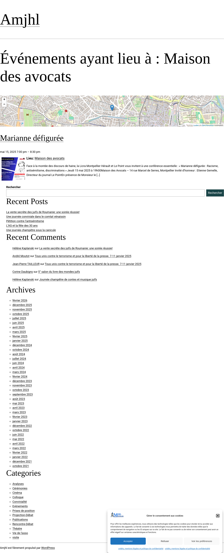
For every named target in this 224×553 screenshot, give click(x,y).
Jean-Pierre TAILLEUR (26, 264)
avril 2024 (18, 367)
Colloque (17, 497)
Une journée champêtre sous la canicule (31, 230)
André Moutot (21, 256)
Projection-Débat (22, 515)
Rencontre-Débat (22, 524)
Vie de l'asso (20, 533)
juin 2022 (18, 434)
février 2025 (19, 336)
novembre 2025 (22, 309)
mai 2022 (18, 439)
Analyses (18, 483)
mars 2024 (19, 372)
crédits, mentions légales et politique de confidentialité (140, 549)
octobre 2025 (20, 314)
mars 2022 (19, 448)
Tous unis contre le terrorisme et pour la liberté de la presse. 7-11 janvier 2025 (83, 256)
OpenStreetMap (208, 125)
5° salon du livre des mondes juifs (59, 271)
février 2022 (19, 452)
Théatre (17, 528)
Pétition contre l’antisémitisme (25, 221)
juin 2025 (18, 322)
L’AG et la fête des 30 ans (22, 225)
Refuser (165, 541)
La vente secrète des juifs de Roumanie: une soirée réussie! (42, 212)
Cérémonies (19, 488)
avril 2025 (18, 327)
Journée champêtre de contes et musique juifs (68, 279)
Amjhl (20, 19)
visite (15, 537)
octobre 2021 (20, 466)
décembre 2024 (22, 345)
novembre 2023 (22, 385)
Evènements (20, 506)
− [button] (4, 104)
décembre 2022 (22, 425)
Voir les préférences (201, 541)
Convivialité (19, 501)
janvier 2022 (20, 457)
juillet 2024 (19, 358)
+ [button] (4, 99)
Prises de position (23, 510)
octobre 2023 (20, 389)
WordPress (48, 547)
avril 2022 (18, 443)
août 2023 (18, 399)
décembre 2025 (22, 305)
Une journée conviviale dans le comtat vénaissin (36, 216)
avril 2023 (18, 407)
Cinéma (17, 492)
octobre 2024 (20, 349)
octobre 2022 (20, 430)
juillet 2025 (19, 318)
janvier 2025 (20, 340)
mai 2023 (18, 403)
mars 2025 (19, 331)
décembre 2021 (22, 461)
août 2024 (18, 354)
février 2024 (19, 376)
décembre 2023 (22, 381)
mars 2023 (19, 412)
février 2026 (19, 300)
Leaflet (196, 125)
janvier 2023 (20, 421)
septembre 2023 (22, 394)
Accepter (128, 541)
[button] (217, 515)
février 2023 (19, 416)
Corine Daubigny (22, 271)
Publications (20, 519)
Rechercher (13, 187)
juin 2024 (18, 363)
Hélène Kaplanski (23, 248)
